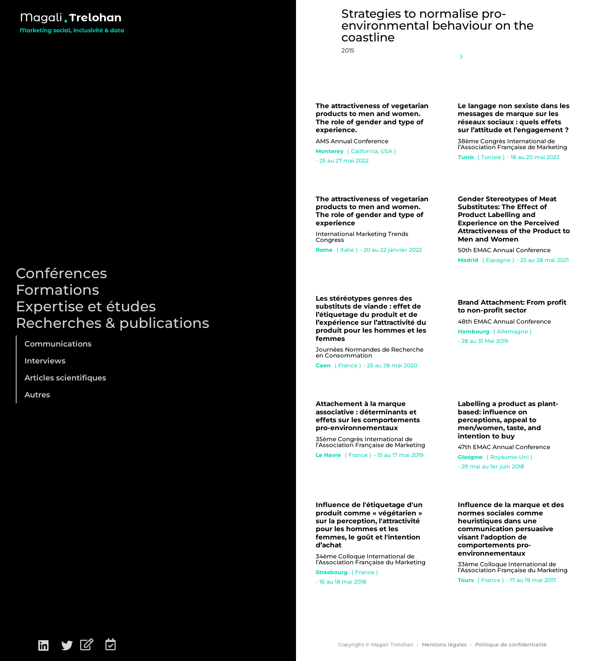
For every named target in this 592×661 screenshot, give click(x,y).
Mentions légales (444, 644)
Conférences (61, 273)
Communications (58, 343)
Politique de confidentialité (511, 644)
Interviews (45, 360)
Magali (41, 17)
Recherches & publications (112, 323)
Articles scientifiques (65, 377)
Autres (37, 394)
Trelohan (95, 17)
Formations (57, 290)
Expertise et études (86, 306)
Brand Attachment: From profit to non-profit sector (512, 306)
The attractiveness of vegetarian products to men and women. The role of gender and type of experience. (372, 118)
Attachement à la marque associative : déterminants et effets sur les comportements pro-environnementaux (368, 416)
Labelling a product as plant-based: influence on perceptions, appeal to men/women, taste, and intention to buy (508, 420)
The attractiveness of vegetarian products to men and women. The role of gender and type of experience (372, 211)
